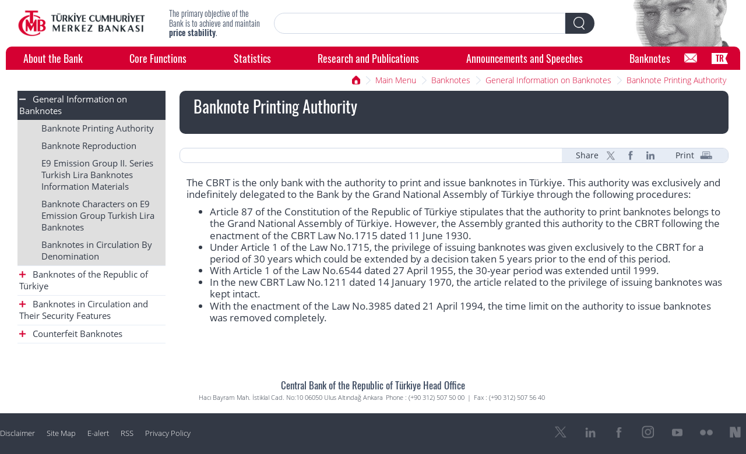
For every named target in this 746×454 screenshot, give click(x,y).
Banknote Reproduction (88, 146)
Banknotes (649, 58)
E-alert (98, 433)
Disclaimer (17, 433)
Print (684, 155)
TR (720, 58)
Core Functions (157, 58)
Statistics (252, 58)
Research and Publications (368, 58)
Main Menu (395, 80)
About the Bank (53, 58)
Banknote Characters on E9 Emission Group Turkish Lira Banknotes (97, 215)
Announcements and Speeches (524, 58)
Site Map (61, 433)
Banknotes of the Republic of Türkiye (83, 280)
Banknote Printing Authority (676, 80)
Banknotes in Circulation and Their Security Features (83, 310)
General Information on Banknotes (548, 80)
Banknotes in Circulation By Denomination (96, 251)
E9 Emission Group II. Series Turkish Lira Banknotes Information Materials (97, 175)
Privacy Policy (168, 433)
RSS (127, 433)
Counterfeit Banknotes (70, 334)
